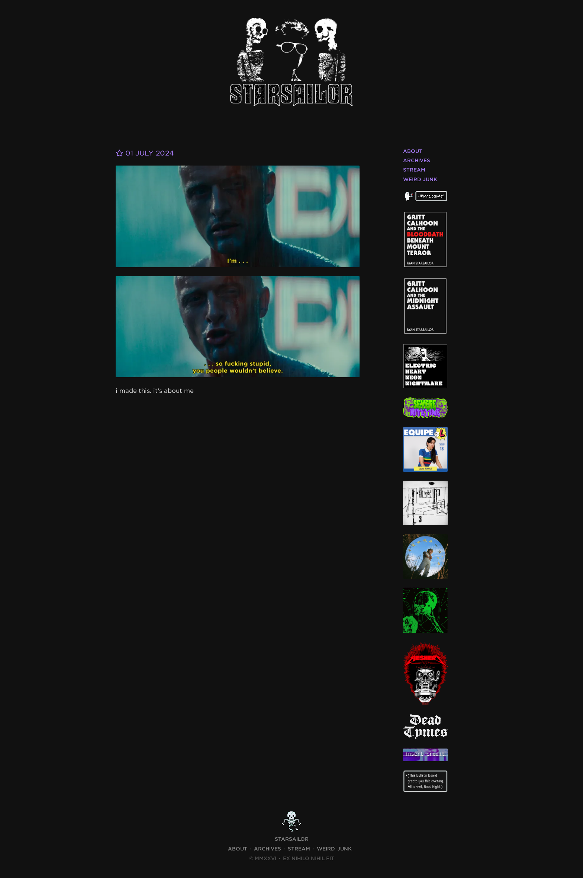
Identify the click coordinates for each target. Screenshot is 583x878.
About (412, 151)
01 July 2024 (145, 153)
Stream (414, 170)
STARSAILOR (292, 839)
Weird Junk (420, 179)
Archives (416, 160)
